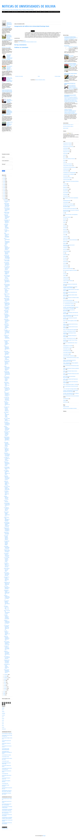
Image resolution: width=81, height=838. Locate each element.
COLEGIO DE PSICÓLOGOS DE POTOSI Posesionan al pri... (7, 373)
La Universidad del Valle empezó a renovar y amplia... (6, 559)
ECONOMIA (65, 194)
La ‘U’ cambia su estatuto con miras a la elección (7, 268)
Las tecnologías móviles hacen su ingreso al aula (7, 504)
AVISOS (64, 155)
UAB (3, 723)
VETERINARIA (65, 398)
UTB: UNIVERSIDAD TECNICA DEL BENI (70, 386)
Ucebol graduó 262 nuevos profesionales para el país (7, 205)
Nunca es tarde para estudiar (6, 260)
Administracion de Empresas (68, 146)
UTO (32, 11)
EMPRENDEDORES (66, 200)
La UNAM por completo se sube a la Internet (6, 509)
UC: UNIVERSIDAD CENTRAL (68, 303)
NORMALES (65, 247)
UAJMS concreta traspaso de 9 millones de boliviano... (7, 247)
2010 (4, 691)
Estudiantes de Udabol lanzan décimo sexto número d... (7, 304)
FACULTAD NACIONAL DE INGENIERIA (70, 214)
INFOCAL (65, 229)
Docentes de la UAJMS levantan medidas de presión (6, 342)
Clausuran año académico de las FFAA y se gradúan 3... (7, 389)
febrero (5, 688)
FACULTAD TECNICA (67, 217)
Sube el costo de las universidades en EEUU (7, 612)
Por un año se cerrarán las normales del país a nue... (6, 264)
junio (5, 682)
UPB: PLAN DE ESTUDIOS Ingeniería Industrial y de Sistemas (9, 68)
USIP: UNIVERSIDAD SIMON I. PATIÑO (70, 384)
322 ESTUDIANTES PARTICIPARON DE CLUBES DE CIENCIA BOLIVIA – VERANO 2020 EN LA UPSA (73, 87)
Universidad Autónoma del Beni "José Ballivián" (6, 804)
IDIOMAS (65, 227)
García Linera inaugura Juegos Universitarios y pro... (7, 514)
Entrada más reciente (19, 76)
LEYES (64, 234)
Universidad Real (5, 773)
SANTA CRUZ (65, 266)
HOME (4, 11)
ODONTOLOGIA (66, 251)
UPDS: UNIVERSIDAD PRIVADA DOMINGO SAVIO (27, 41)
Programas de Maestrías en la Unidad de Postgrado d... (7, 529)
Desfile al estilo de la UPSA (6, 213)
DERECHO (65, 187)
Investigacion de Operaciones (70, 36)
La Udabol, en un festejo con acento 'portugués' (7, 459)
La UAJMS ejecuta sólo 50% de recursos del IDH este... (6, 565)
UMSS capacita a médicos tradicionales (6, 308)
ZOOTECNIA (65, 402)
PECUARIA (65, 258)
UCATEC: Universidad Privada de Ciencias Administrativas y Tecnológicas (70, 308)
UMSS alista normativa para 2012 (6, 311)
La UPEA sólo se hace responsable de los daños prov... (6, 648)
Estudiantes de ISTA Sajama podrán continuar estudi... (6, 379)
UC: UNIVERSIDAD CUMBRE (68, 305)
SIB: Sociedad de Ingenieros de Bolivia (70, 270)
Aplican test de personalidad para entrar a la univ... (6, 300)
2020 (4, 184)
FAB (64, 212)
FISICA (64, 222)
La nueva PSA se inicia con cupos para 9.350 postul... (7, 399)
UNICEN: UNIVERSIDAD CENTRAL (69, 331)
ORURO (64, 256)
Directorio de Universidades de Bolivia (70, 408)
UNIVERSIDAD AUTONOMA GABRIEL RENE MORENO (7, 818)
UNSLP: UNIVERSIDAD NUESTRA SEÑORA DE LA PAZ (69, 361)
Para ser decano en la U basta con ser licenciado (7, 277)
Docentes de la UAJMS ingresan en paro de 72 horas (6, 579)
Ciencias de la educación (67, 163)
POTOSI (64, 263)
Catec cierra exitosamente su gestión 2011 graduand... (7, 321)
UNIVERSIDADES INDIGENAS (68, 355)
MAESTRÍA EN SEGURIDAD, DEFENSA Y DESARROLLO (7, 439)
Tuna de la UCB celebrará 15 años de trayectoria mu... (7, 363)
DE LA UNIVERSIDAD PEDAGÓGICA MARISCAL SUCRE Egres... (7, 241)
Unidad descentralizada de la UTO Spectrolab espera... (7, 368)
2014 (4, 193)
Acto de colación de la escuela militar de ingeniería (7, 252)
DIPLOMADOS (65, 189)
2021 (4, 182)
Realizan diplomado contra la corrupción (6, 498)
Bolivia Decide (65, 128)
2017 (4, 189)
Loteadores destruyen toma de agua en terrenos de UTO (7, 477)
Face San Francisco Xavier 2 (68, 124)
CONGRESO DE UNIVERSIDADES (69, 172)
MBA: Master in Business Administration (70, 239)
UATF (3, 720)
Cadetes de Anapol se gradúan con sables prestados (6, 483)
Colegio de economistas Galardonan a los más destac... (7, 463)
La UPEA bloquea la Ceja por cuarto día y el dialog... (7, 632)
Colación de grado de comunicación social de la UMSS (7, 216)
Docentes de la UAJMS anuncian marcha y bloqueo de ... (7, 409)
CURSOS (65, 183)
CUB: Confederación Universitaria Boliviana (71, 181)
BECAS (44, 11)
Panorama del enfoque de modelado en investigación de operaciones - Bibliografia (71, 38)
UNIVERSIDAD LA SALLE (67, 347)
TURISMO (65, 282)
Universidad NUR (5, 783)
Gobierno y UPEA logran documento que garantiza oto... (7, 653)
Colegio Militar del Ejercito (67, 165)
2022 (4, 181)
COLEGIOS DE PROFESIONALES (69, 167)
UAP (3, 716)
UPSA (3, 727)
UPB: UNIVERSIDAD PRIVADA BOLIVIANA (71, 365)
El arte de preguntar (6, 501)
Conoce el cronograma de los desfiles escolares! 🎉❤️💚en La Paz (73, 65)
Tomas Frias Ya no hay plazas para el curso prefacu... (7, 209)
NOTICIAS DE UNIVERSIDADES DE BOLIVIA (28, 6)
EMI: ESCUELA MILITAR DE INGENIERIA (70, 197)
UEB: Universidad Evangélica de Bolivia (70, 320)
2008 (4, 694)
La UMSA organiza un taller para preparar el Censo (6, 449)
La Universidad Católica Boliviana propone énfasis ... (6, 543)
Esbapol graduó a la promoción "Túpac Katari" (7, 295)
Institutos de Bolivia (68, 109)
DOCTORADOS (66, 192)
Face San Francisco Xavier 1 (68, 126)
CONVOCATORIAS (66, 179)
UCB (20, 11)
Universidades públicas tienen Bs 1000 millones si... (7, 602)
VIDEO (64, 400)
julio (5, 680)
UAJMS (25, 11)
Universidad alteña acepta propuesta (7, 587)
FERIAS (64, 220)
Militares (64, 243)
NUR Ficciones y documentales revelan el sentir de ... (7, 286)
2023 (4, 179)
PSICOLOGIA (65, 265)
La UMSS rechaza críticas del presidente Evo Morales (6, 616)
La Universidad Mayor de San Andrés (7, 468)
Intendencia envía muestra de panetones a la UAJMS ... (7, 454)
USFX (29, 11)
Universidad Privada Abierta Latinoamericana (7, 769)
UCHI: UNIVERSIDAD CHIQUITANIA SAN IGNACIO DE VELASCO (70, 316)
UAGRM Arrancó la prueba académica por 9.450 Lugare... (7, 433)
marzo (5, 686)
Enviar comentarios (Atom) (40, 79)
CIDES (64, 162)
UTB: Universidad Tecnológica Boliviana (70, 388)
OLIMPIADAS (65, 254)
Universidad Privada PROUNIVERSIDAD (5, 749)
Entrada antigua (57, 76)
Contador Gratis (5, 828)
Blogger (44, 835)
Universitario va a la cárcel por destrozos (7, 657)
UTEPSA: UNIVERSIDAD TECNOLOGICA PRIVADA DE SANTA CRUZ (70, 391)
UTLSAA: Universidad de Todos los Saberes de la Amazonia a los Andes (71, 394)
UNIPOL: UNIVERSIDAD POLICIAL (69, 338)
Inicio (39, 76)
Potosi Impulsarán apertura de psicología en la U (7, 347)
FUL (64, 224)
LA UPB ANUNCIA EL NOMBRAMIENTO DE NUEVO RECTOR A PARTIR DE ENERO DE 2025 (7, 112)
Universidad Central (5, 756)
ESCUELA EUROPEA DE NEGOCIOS (70, 208)
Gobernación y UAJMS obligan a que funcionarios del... (7, 592)
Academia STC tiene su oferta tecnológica (7, 550)
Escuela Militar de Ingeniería (7, 733)
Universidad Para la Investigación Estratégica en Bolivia (7, 752)
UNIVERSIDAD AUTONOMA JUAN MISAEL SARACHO (7, 810)
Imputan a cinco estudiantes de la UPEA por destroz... (7, 661)
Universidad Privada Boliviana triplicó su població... (6, 537)
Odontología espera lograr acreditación (7, 547)
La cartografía (71, 75)
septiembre (6, 677)
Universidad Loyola (5, 761)
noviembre (6, 674)
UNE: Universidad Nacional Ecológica (69, 329)
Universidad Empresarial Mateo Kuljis (6, 763)
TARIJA (64, 275)
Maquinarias (66, 54)
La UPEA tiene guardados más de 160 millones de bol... (6, 627)
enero (5, 689)
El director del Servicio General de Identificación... (7, 337)
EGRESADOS (65, 196)
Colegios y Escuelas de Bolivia (70, 63)
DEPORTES (65, 185)
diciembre (6, 199)
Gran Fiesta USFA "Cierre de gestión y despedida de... (7, 353)
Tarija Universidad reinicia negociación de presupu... (6, 235)
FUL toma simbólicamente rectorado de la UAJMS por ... (7, 332)
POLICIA (64, 259)
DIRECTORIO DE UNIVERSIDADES (53, 11)
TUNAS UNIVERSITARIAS (68, 280)
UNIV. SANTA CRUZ (15, 11)
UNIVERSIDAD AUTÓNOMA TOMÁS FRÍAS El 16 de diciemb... (6, 524)
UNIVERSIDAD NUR (67, 350)
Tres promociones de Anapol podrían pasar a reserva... (7, 394)
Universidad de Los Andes (67, 345)
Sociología (65, 273)
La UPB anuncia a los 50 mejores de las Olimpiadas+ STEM (9, 124)
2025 (4, 176)
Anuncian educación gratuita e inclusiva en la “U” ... (7, 403)
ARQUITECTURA (66, 151)
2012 (4, 196)
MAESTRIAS (65, 238)
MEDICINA (65, 241)
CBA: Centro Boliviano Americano (69, 158)
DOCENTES (65, 190)
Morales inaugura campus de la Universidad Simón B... (7, 428)
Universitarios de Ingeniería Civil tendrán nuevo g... (7, 221)
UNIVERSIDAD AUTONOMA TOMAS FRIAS (7, 807)
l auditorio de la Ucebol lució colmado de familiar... (6, 272)
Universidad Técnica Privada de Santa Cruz (7, 736)
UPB (3, 725)
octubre (5, 676)
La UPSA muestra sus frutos (6, 230)
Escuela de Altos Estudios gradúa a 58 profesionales (7, 488)
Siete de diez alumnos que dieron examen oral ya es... (6, 384)
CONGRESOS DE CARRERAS (68, 174)
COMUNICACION (66, 169)
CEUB (64, 160)
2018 (4, 187)
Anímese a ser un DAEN (6, 47)
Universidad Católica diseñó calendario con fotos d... (6, 226)
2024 (4, 178)
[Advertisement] (36, 16)
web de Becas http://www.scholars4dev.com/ (7, 281)
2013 (4, 195)
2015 (4, 192)
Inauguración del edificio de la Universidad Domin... (7, 584)
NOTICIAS (65, 249)
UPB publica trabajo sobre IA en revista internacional (9, 101)
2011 (4, 198)
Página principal (66, 406)
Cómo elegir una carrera (7, 201)
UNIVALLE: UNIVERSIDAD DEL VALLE (70, 342)
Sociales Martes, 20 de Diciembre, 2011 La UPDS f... (7, 290)
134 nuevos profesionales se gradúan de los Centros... (7, 423)
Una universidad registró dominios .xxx (7, 419)
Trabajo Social (65, 277)
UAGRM (8, 11)
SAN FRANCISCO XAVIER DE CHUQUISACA (7, 812)
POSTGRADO (65, 261)
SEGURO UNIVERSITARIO (68, 268)
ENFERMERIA (65, 202)
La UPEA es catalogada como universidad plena (6, 493)
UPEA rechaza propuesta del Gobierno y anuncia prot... (7, 643)
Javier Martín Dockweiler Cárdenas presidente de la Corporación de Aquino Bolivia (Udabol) (7, 57)
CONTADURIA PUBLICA (67, 177)
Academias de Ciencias (67, 143)
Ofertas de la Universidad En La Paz (6, 533)
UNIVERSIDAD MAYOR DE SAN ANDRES (7, 823)
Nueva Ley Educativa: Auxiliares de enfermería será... (6, 638)
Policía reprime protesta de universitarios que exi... (6, 671)
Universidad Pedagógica (67, 352)
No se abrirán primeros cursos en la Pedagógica (6, 555)
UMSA (40, 11)
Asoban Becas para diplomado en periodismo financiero (7, 519)
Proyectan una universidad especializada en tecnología (7, 257)
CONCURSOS (65, 170)
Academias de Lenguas (67, 144)
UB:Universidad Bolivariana (68, 300)
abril (5, 685)
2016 (4, 190)
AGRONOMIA (65, 148)
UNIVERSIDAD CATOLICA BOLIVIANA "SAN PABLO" (6, 791)
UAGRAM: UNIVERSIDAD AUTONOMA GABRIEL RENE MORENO (70, 287)
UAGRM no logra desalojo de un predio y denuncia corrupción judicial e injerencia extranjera (7, 37)
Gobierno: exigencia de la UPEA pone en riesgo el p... (7, 597)
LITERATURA (65, 236)
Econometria (66, 45)
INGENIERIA (65, 231)
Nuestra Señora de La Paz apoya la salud (7, 570)
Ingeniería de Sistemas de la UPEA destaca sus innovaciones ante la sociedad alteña (7, 25)
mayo (5, 683)
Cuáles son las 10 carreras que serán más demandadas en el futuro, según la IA (7, 80)
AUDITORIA (65, 153)
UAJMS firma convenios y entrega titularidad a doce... (6, 326)
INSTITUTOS (65, 232)
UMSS (36, 11)
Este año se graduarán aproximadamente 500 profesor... (7, 316)
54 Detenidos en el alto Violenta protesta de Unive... (7, 666)
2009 (4, 693)
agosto (5, 679)
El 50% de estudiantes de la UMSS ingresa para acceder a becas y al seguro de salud (7, 90)
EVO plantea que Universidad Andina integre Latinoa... (6, 415)
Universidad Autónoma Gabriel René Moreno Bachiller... (7, 444)
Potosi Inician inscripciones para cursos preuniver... (6, 574)
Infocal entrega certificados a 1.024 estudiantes (6, 358)
